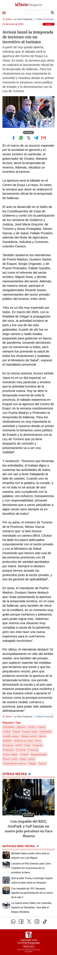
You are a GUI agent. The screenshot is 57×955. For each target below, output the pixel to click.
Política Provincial (44, 19)
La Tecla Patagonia (23, 19)
